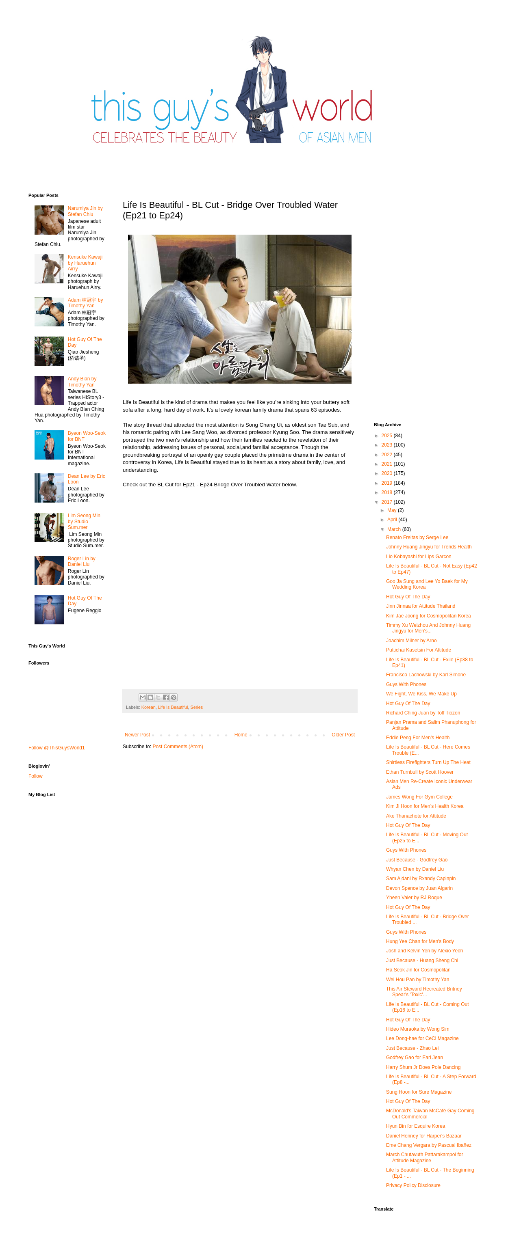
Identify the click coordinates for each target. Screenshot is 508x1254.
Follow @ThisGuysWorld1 (56, 748)
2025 (388, 435)
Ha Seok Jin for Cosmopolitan (418, 970)
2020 (388, 473)
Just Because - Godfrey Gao (416, 860)
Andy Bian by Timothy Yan (82, 381)
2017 (388, 502)
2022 (388, 455)
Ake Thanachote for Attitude (416, 816)
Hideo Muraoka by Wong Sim (417, 1029)
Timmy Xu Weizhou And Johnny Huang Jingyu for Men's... (428, 628)
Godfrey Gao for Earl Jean (414, 1057)
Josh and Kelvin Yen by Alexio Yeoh (424, 951)
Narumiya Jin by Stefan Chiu (85, 211)
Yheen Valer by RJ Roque (414, 897)
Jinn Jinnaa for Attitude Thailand (421, 606)
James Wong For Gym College (419, 797)
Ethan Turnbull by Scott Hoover (420, 772)
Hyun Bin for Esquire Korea (415, 1126)
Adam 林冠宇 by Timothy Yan (85, 303)
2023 (388, 445)
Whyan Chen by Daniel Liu (415, 869)
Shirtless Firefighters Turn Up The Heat (428, 762)
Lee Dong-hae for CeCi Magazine (422, 1038)
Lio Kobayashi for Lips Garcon (419, 556)
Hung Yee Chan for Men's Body (420, 941)
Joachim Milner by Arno (411, 640)
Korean (148, 707)
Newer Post (137, 735)
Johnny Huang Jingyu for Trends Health (429, 547)
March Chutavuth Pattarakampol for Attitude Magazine (424, 1157)
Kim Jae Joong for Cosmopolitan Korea (428, 616)
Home (240, 735)
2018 (388, 492)
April (392, 519)
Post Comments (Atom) (177, 746)
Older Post (343, 735)
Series (196, 707)
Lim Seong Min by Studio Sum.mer (84, 521)
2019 (388, 483)
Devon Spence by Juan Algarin (419, 888)
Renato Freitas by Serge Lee (417, 537)
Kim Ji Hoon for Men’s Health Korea (425, 806)
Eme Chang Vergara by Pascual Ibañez (428, 1145)
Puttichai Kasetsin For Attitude (418, 650)
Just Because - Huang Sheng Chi (422, 960)
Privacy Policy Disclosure (413, 1185)
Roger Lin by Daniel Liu (82, 561)
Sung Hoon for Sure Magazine (419, 1092)
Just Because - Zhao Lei (412, 1048)
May (392, 510)
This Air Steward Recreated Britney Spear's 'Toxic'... (424, 991)
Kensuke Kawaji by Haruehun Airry (85, 263)
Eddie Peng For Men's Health (417, 737)
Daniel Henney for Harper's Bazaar (424, 1136)
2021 (388, 464)
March (394, 529)
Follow (35, 776)
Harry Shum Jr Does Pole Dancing (423, 1067)
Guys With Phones (406, 684)
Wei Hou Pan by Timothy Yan (417, 979)
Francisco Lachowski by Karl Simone (426, 675)
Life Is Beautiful (173, 707)
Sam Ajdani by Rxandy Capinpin (421, 878)
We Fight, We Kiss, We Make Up (421, 694)
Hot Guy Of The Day (408, 597)
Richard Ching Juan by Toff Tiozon (423, 713)
